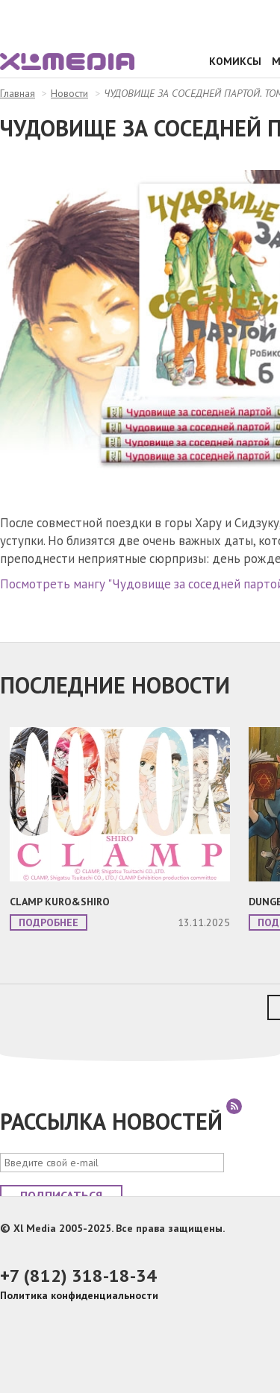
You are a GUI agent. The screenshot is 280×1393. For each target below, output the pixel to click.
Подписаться (61, 1195)
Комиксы (235, 61)
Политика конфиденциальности (79, 1295)
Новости (69, 93)
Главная (17, 93)
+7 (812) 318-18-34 (78, 1275)
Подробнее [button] (48, 922)
